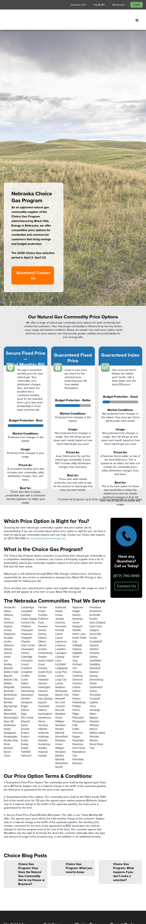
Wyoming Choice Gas (86, 808)
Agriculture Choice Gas (87, 817)
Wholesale (51, 797)
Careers (9, 812)
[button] (137, 20)
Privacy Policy (13, 822)
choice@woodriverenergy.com (47, 400)
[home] (29, 20)
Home (8, 792)
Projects (9, 807)
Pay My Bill (99, 4)
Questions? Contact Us (33, 137)
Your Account (84, 850)
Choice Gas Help (86, 824)
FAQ (7, 827)
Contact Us (126, 447)
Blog (7, 817)
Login (136, 5)
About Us (10, 797)
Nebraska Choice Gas (86, 799)
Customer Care (78, 4)
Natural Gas (51, 792)
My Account (118, 4)
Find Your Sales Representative (14, 834)
